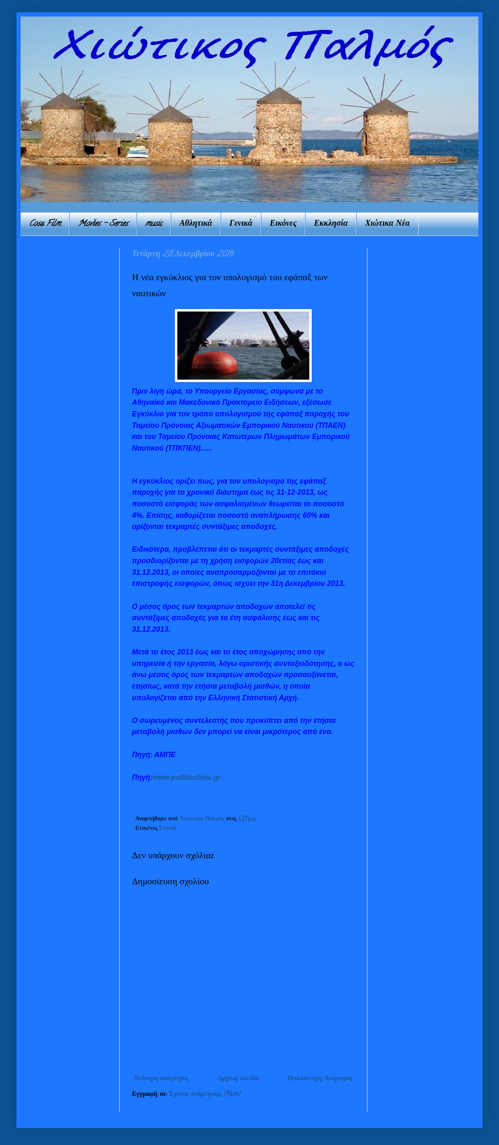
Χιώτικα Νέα (387, 224)
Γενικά (240, 224)
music (153, 224)
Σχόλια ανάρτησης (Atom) (205, 1095)
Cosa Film (45, 224)
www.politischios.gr (187, 777)
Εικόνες (283, 224)
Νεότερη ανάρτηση (161, 1079)
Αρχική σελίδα (238, 1079)
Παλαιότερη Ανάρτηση (320, 1079)
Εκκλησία (331, 224)
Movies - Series (103, 224)
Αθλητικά (195, 224)
